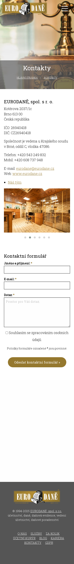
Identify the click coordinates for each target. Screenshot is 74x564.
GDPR (49, 543)
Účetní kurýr (24, 538)
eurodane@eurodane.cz (35, 168)
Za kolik (53, 534)
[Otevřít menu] (64, 8)
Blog (43, 538)
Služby (36, 534)
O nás (22, 534)
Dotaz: (8, 295)
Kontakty (50, 77)
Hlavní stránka (27, 77)
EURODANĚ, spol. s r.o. (46, 511)
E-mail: (9, 279)
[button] (25, 237)
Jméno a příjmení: (17, 263)
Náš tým (15, 182)
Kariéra (57, 538)
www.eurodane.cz (27, 173)
